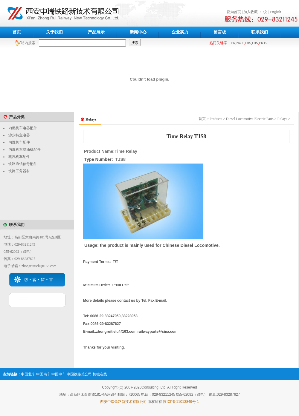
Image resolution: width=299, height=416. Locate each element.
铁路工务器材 (19, 171)
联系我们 (259, 32)
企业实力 (180, 32)
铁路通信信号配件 (22, 164)
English (275, 12)
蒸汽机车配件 (19, 157)
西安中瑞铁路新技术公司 (99, 13)
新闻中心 (138, 32)
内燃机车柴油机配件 (24, 149)
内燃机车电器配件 (22, 128)
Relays (282, 119)
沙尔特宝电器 (19, 135)
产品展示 (96, 32)
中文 (264, 12)
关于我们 (54, 32)
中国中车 (58, 374)
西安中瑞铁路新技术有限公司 (123, 402)
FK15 (263, 43)
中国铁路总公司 (79, 374)
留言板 (219, 32)
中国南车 (43, 374)
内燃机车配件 (19, 142)
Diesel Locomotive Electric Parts (250, 119)
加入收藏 (250, 12)
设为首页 (234, 12)
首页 (17, 32)
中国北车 (28, 374)
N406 (240, 43)
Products (216, 119)
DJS (248, 43)
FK (233, 43)
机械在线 (100, 374)
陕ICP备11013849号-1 (181, 402)
